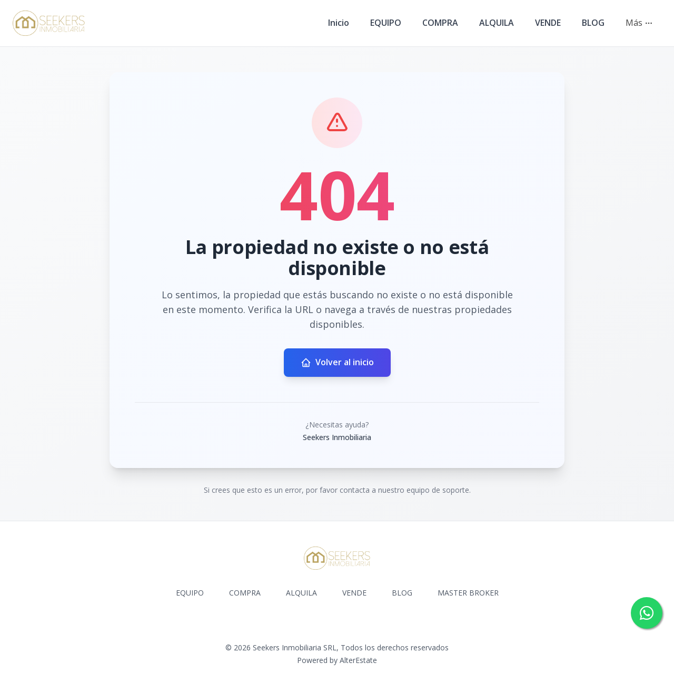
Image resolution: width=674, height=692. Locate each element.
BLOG (593, 22)
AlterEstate (358, 660)
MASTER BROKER (468, 593)
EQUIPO (385, 22)
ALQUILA (496, 22)
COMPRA (440, 22)
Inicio (338, 22)
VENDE (548, 22)
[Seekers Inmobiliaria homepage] (49, 23)
